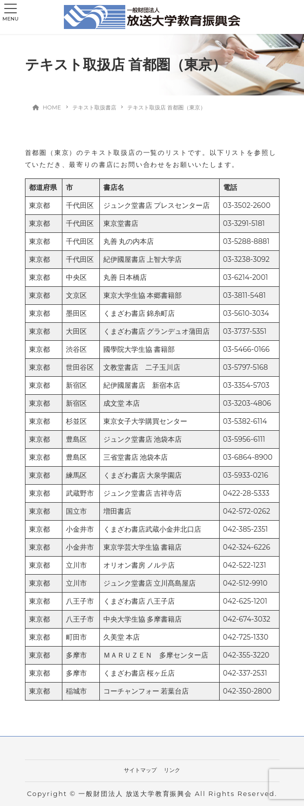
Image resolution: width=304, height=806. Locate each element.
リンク (172, 770)
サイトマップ (140, 770)
